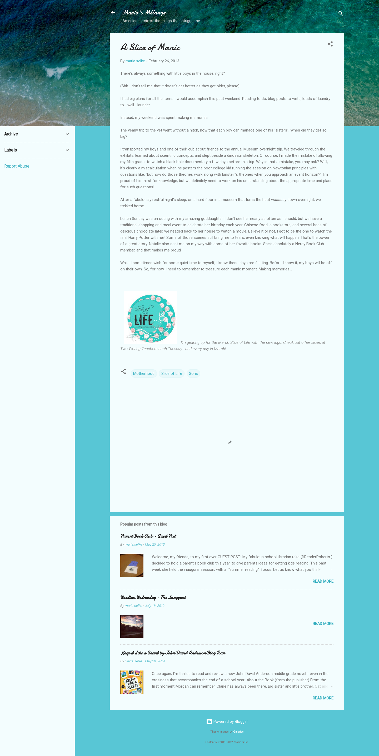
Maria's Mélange (144, 12)
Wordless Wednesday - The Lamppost (153, 597)
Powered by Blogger (227, 721)
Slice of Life (171, 373)
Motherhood (143, 373)
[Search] (341, 14)
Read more (323, 581)
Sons (193, 373)
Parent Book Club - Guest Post (148, 536)
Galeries (238, 731)
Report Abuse (16, 166)
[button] (330, 45)
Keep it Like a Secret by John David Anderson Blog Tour (172, 653)
